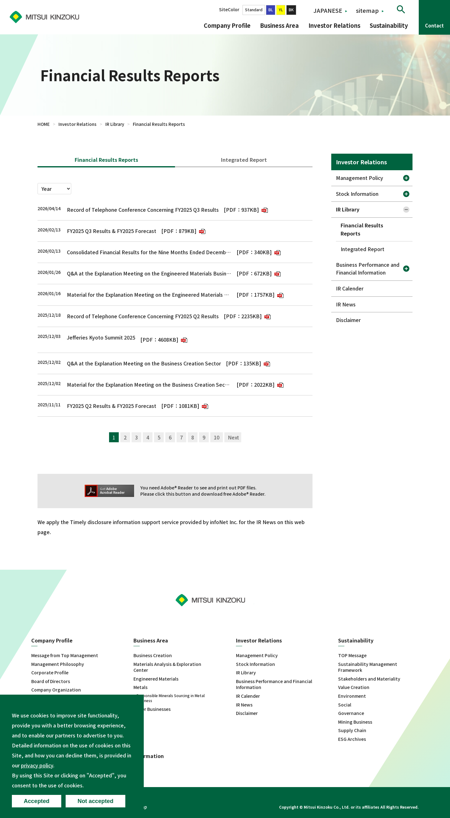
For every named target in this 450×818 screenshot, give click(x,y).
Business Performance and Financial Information (367, 268)
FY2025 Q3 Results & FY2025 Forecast (111, 231)
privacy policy (37, 765)
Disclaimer (348, 320)
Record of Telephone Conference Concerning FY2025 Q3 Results (143, 209)
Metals (140, 687)
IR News (346, 304)
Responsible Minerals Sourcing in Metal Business (171, 698)
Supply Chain (352, 730)
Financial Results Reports (106, 159)
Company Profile (227, 25)
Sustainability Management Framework (367, 667)
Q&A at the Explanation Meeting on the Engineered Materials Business (149, 273)
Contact (434, 25)
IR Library (114, 124)
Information (148, 756)
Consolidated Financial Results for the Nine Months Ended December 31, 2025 (149, 252)
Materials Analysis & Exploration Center (167, 667)
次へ (232, 437)
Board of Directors (50, 681)
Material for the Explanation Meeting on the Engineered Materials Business (149, 294)
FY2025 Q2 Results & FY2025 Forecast (111, 405)
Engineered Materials (155, 679)
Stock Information (357, 193)
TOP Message (352, 655)
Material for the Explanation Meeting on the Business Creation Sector (149, 384)
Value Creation (353, 687)
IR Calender (349, 288)
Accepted (36, 801)
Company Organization (56, 690)
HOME (44, 124)
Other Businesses (152, 709)
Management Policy (359, 177)
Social (344, 705)
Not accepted (95, 801)
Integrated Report (244, 159)
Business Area (279, 25)
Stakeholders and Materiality (369, 679)
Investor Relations (334, 25)
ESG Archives (352, 739)
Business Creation (152, 655)
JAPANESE (327, 10)
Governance (351, 713)
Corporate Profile (49, 673)
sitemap (367, 10)
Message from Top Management (64, 655)
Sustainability (389, 25)
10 (216, 437)
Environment (352, 696)
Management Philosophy (57, 664)
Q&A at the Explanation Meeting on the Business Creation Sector (144, 363)
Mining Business (355, 722)
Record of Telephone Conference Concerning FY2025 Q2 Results (143, 316)
